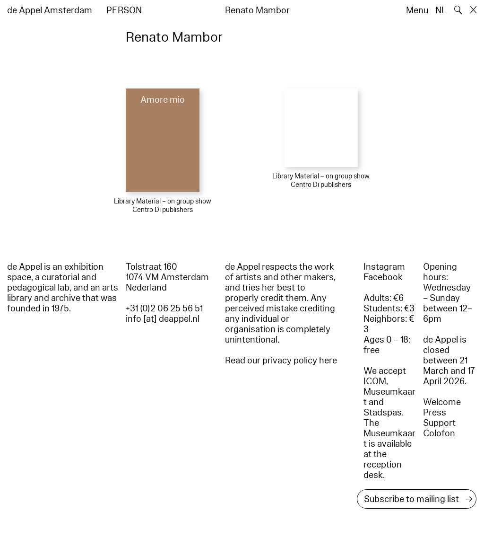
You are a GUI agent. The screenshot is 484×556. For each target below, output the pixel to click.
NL (441, 10)
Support (439, 423)
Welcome (442, 402)
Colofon (439, 433)
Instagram (384, 267)
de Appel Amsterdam (49, 10)
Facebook (383, 277)
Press (434, 412)
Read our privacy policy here (281, 360)
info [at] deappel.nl (162, 319)
